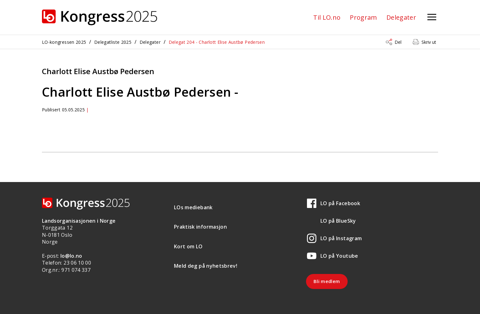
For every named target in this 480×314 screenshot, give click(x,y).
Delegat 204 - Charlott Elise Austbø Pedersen (217, 42)
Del (398, 42)
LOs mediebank (193, 207)
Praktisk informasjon (200, 226)
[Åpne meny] (432, 17)
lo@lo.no (71, 255)
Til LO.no (326, 17)
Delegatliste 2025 (112, 42)
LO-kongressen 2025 (64, 42)
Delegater (401, 17)
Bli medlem (327, 281)
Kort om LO (188, 246)
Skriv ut (428, 42)
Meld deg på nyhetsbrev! (205, 265)
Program (363, 17)
